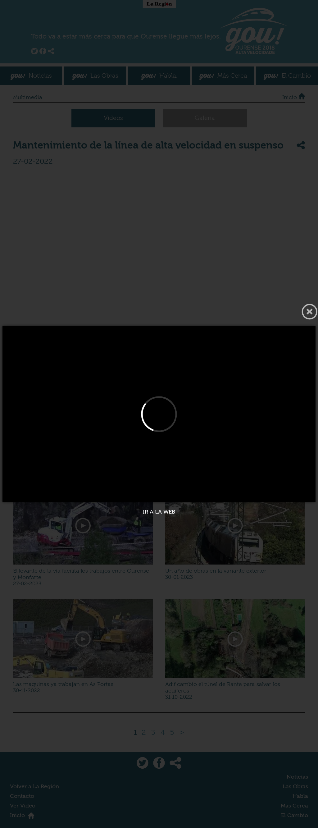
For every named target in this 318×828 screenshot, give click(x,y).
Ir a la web (159, 512)
